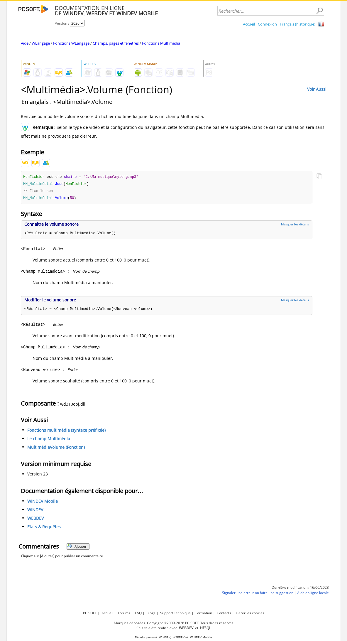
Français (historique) (297, 24)
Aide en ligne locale (313, 593)
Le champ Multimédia (48, 440)
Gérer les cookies (250, 612)
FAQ (138, 612)
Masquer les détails (295, 225)
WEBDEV (35, 519)
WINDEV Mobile (42, 502)
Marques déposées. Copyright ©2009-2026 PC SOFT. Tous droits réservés (173, 622)
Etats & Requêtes (44, 528)
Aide (24, 43)
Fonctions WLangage (71, 43)
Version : (62, 23)
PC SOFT (90, 612)
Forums (124, 612)
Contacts (224, 612)
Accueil (249, 24)
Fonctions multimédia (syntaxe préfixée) (66, 431)
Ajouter (77, 547)
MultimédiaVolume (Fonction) (56, 448)
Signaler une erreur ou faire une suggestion (257, 593)
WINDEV (35, 511)
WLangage (41, 43)
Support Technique (175, 612)
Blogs (150, 612)
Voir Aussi (316, 89)
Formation (203, 612)
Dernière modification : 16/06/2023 (300, 588)
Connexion (267, 24)
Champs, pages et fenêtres (116, 43)
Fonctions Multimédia (161, 43)
